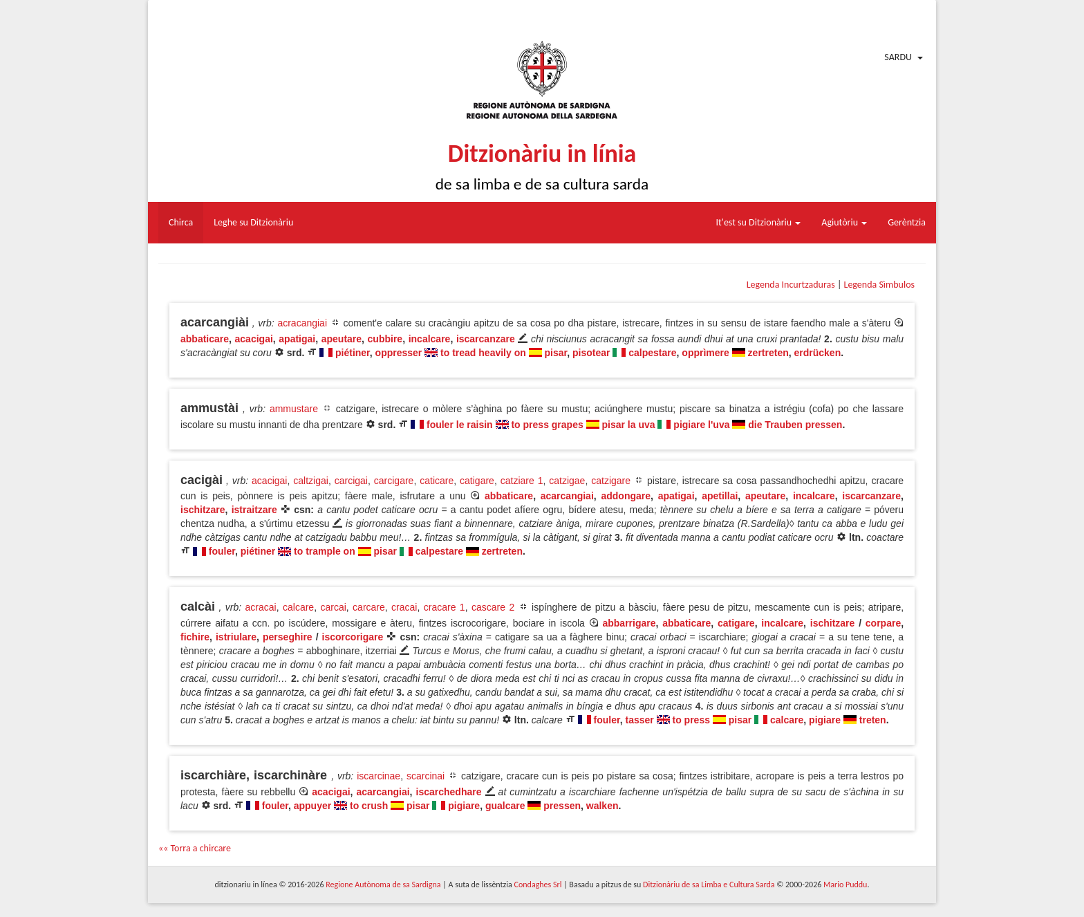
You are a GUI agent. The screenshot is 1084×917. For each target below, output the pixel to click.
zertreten (768, 352)
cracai (404, 607)
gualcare (505, 805)
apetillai (720, 495)
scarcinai (425, 775)
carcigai (351, 480)
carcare (369, 607)
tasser (639, 719)
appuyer (312, 805)
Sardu (898, 57)
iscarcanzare (485, 338)
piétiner (352, 352)
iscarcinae (378, 775)
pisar (556, 352)
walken (602, 805)
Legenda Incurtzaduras (791, 284)
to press (691, 719)
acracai (261, 607)
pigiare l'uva (701, 424)
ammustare (294, 408)
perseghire (287, 636)
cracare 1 (444, 607)
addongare (626, 495)
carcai (333, 607)
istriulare (236, 636)
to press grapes (547, 424)
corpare (883, 623)
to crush (369, 805)
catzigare (610, 480)
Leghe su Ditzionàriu (253, 222)
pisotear (591, 352)
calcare (298, 607)
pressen (562, 805)
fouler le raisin (460, 424)
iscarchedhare (449, 791)
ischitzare (202, 509)
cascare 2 (492, 607)
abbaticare (204, 338)
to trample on (324, 551)
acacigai (254, 338)
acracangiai (302, 322)
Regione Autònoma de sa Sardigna (383, 884)
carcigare (394, 480)
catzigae (567, 480)
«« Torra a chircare (194, 848)
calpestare (652, 352)
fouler (222, 551)
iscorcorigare (353, 636)
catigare (477, 480)
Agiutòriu (844, 222)
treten (872, 719)
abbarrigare (628, 623)
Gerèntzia (907, 222)
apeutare (341, 338)
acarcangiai (567, 495)
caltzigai (310, 480)
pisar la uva (628, 424)
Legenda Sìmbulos (879, 284)
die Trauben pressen (795, 424)
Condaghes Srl (538, 884)
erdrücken (817, 352)
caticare (437, 480)
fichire (194, 636)
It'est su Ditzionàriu (758, 222)
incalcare (430, 338)
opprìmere (705, 352)
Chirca (181, 222)
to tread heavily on (483, 352)
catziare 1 (522, 480)
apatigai (297, 338)
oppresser (398, 352)
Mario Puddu (845, 884)
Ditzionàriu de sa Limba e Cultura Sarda (708, 884)
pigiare (825, 719)
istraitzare (254, 509)
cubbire (385, 338)
